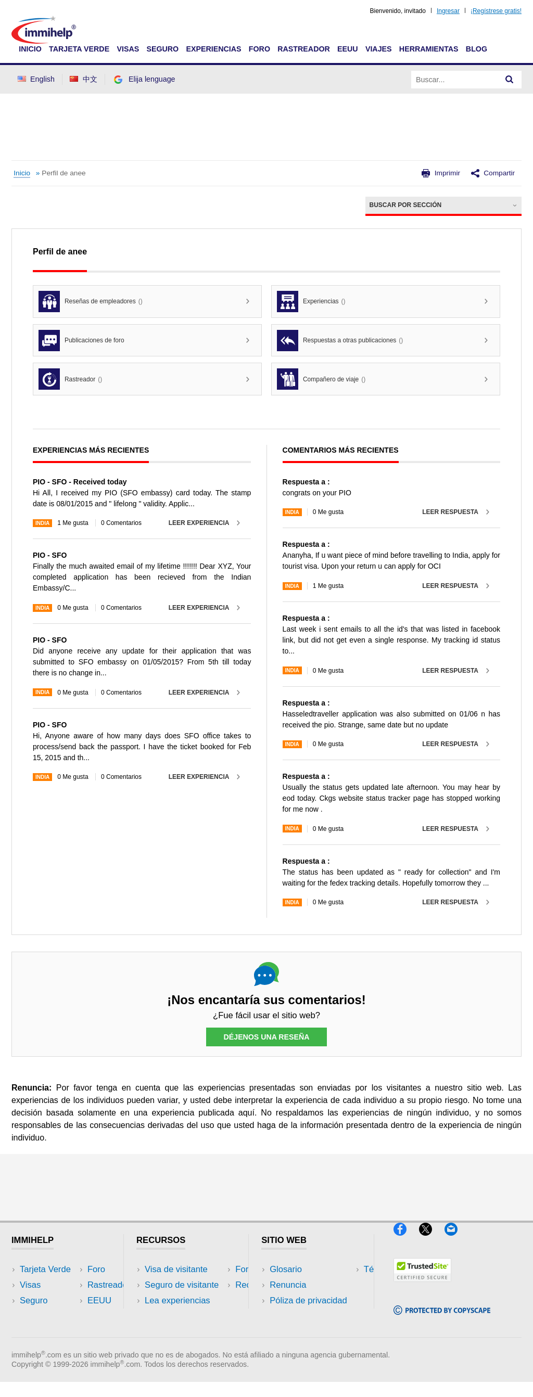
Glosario (286, 1269)
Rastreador (303, 49)
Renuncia (288, 1285)
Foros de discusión (181, 1317)
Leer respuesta (450, 512)
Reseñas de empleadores (91, 301)
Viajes (378, 49)
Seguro (162, 49)
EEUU (347, 49)
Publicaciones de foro (81, 340)
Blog (476, 49)
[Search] (509, 79)
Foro (259, 49)
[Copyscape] (442, 1319)
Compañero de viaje (321, 379)
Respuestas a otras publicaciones (340, 340)
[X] (432, 1239)
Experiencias (213, 49)
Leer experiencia (199, 523)
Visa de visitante (176, 1269)
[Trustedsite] (422, 1286)
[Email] (456, 1239)
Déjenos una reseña (266, 1037)
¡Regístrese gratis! (496, 11)
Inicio (30, 49)
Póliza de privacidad (308, 1301)
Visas (128, 49)
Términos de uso (302, 1317)
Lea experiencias (177, 1301)
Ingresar (448, 11)
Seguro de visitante (182, 1285)
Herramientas (429, 49)
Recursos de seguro (183, 1332)
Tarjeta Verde (79, 49)
